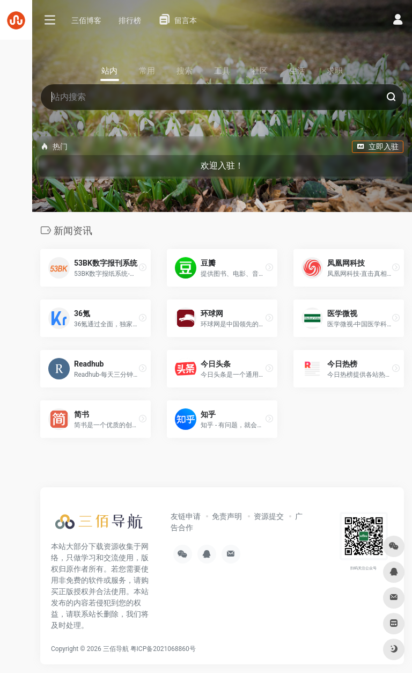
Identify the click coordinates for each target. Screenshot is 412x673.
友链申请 (186, 516)
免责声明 (227, 516)
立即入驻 (378, 146)
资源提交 (269, 516)
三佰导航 (116, 649)
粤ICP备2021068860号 (163, 649)
